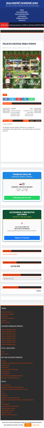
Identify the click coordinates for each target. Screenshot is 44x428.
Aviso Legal (4, 316)
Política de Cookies (6, 312)
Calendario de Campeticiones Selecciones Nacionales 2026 (17, 363)
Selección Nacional (22, 14)
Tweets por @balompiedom (10, 254)
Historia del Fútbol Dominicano (9, 369)
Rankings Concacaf (6, 412)
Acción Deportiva (6, 385)
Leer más (36, 425)
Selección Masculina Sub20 (8, 329)
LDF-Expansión (5, 373)
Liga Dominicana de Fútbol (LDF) (10, 406)
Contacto (22, 20)
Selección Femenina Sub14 (8, 344)
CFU (2, 391)
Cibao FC (3, 393)
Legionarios (22, 16)
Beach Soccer (4, 354)
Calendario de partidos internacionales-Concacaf (14, 389)
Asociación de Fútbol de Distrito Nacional (12, 387)
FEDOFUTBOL (5, 367)
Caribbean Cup (5, 365)
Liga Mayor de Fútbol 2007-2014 (10, 378)
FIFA (2, 402)
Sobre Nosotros (22, 18)
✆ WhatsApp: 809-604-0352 (22, 198)
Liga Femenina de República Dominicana (12, 375)
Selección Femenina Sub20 (8, 338)
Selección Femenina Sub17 (8, 340)
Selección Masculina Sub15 (8, 334)
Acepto (28, 425)
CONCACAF (4, 395)
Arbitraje (3, 361)
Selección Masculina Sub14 (8, 336)
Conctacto (4, 320)
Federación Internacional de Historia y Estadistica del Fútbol (17, 400)
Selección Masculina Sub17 (8, 332)
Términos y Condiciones (7, 318)
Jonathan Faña (5, 371)
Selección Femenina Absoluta (9, 414)
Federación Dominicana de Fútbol (10, 398)
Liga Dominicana (22, 12)
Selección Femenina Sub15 (8, 342)
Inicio (22, 10)
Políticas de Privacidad (7, 314)
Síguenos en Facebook (22, 238)
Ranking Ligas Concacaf (7, 410)
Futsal (3, 351)
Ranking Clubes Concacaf (8, 408)
